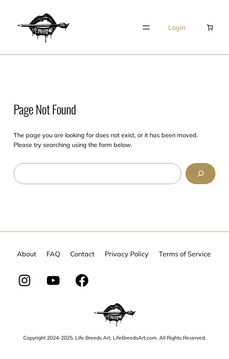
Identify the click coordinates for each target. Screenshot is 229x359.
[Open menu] (146, 27)
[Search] (200, 173)
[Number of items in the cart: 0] (210, 27)
